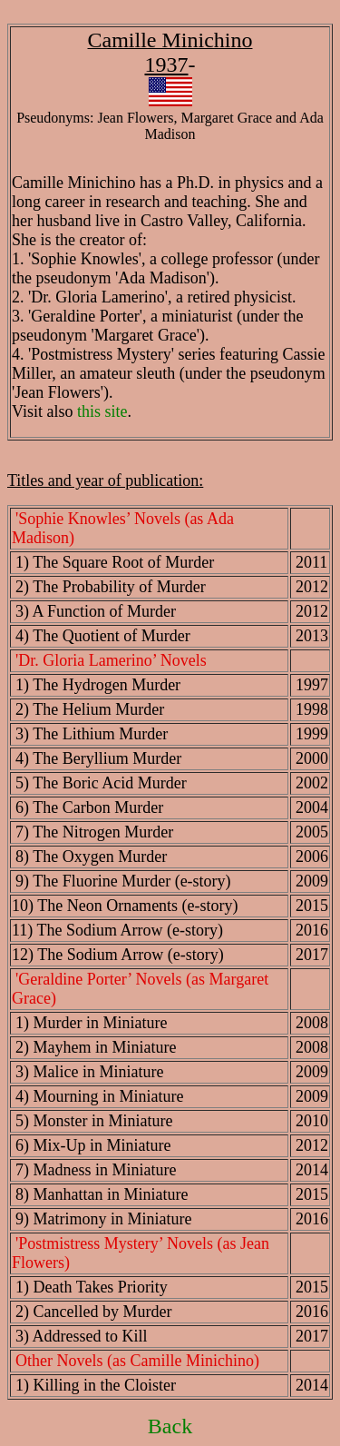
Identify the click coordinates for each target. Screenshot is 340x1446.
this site (102, 411)
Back (170, 1426)
